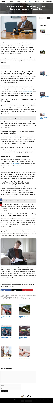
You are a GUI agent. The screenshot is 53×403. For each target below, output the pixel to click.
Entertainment (49, 1)
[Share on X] (16, 290)
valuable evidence (17, 163)
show (7, 67)
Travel (42, 1)
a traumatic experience (22, 136)
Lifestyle (13, 1)
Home (3, 3)
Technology (37, 1)
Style (26, 1)
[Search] (48, 18)
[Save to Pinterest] (27, 290)
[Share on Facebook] (6, 290)
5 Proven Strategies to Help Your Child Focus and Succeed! (12, 297)
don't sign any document (6, 295)
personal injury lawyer (28, 91)
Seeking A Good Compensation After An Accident (20, 295)
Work (31, 1)
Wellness (20, 1)
